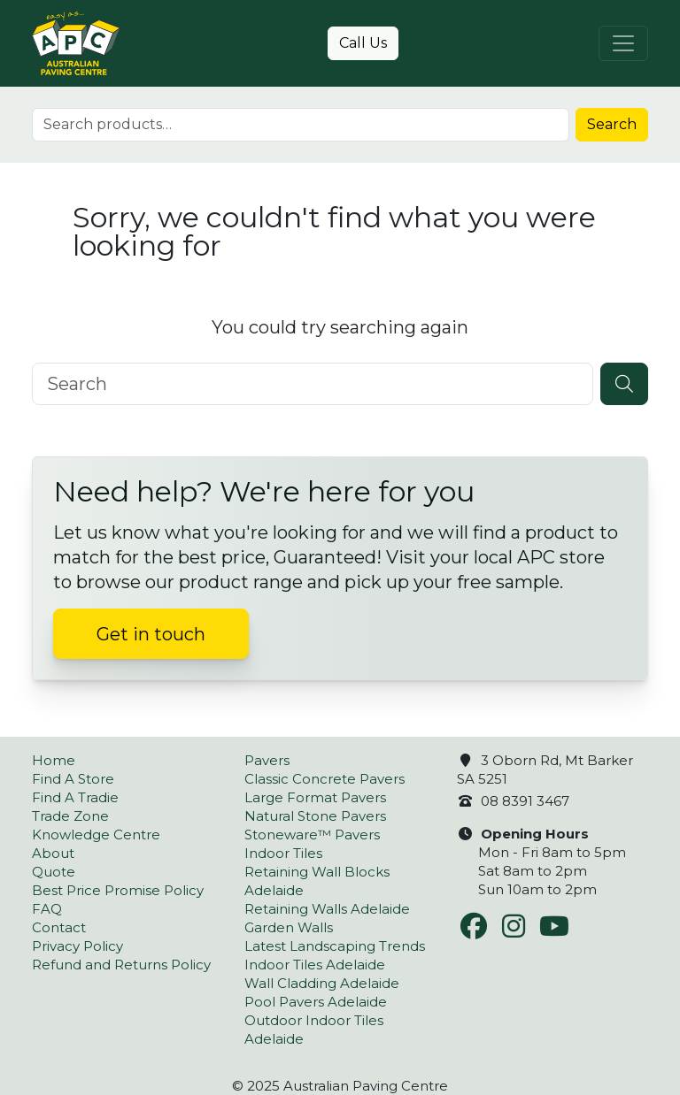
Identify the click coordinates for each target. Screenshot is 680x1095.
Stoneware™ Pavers (312, 834)
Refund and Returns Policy (121, 964)
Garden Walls (288, 927)
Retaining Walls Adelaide (327, 908)
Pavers (267, 760)
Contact (59, 927)
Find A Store (73, 778)
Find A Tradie (75, 797)
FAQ (47, 908)
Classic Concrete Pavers (324, 778)
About (53, 853)
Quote (53, 871)
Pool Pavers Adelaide (315, 1001)
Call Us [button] (363, 42)
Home (53, 760)
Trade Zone (70, 816)
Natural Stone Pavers (315, 816)
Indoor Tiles (283, 853)
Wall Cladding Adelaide (321, 983)
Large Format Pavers (315, 797)
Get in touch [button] (151, 634)
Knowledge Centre (96, 834)
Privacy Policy (77, 946)
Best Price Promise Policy (118, 890)
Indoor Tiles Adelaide (314, 964)
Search (612, 124)
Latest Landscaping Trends (334, 946)
